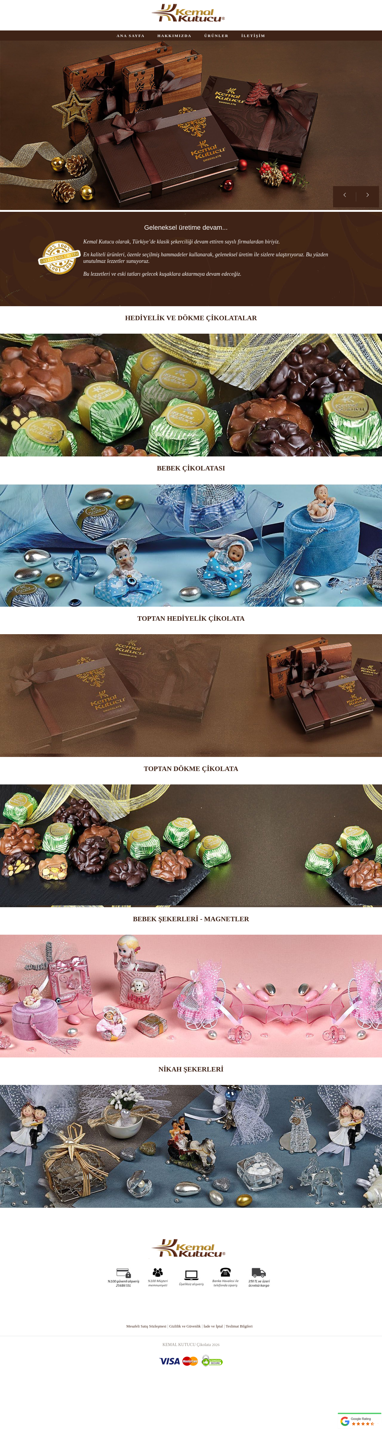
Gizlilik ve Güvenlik (184, 1385)
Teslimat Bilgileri (243, 1385)
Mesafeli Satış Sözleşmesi (142, 1385)
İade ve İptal (215, 1385)
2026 (216, 1404)
